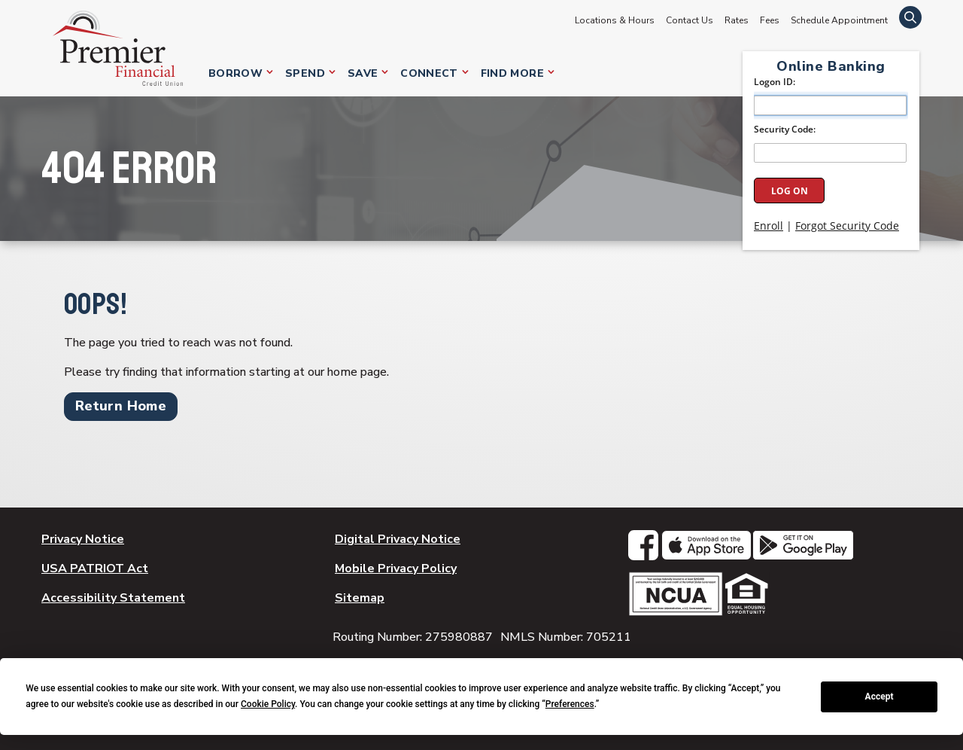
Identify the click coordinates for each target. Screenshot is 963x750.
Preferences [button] (569, 704)
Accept (879, 696)
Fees (769, 20)
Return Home (120, 406)
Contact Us (689, 20)
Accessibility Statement (113, 598)
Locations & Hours (615, 20)
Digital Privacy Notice (397, 539)
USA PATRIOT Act (94, 568)
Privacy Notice (82, 539)
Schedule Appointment (839, 20)
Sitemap (359, 598)
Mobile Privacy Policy (396, 568)
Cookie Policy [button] (268, 704)
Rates (737, 20)
